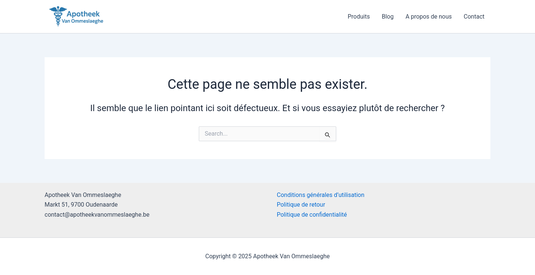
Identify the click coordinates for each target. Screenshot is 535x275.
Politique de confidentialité (312, 214)
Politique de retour (301, 204)
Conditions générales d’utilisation (320, 194)
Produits (359, 16)
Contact (474, 16)
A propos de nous (428, 16)
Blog (387, 16)
